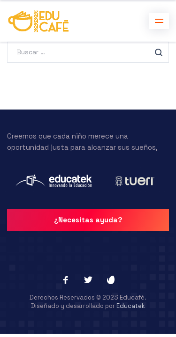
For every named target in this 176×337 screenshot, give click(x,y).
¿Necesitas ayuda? (88, 219)
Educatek (130, 306)
